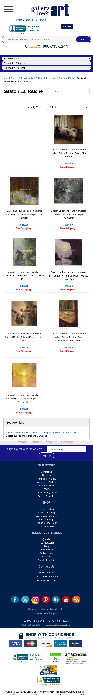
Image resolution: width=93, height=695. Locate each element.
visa (15, 643)
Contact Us (46, 471)
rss (76, 599)
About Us (31, 20)
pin (46, 599)
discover (45, 643)
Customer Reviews (46, 485)
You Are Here (15, 422)
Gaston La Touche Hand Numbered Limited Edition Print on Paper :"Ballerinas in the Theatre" (68, 337)
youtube (66, 599)
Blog (46, 546)
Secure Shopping (46, 496)
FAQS (46, 489)
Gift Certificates (46, 526)
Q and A (46, 539)
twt (25, 599)
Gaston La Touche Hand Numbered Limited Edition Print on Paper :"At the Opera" (24, 337)
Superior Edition (67, 78)
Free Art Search (46, 542)
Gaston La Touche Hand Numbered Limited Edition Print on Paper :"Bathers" (68, 214)
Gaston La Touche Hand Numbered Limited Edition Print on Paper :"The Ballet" (24, 214)
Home (19, 20)
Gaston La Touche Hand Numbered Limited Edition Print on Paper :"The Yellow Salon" (24, 398)
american (60, 643)
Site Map (46, 556)
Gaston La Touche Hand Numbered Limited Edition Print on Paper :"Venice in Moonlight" (68, 276)
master (30, 643)
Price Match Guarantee (46, 516)
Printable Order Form (46, 523)
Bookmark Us (46, 549)
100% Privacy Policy (46, 492)
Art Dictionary (46, 553)
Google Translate (46, 560)
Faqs (43, 20)
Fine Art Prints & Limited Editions (26, 78)
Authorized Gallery (46, 482)
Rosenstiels (51, 78)
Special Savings (46, 519)
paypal (75, 643)
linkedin (56, 599)
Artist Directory (46, 509)
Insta (35, 600)
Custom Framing (46, 512)
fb (15, 599)
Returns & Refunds (46, 478)
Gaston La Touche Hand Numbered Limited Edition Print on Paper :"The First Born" (69, 153)
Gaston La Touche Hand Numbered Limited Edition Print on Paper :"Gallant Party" (24, 275)
